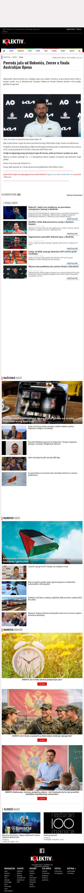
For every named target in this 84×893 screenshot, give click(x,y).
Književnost (20, 880)
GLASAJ (42, 684)
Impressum (36, 29)
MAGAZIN (21, 51)
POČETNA (6, 57)
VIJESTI (11, 51)
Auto (6, 889)
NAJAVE (72, 51)
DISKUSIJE (13, 629)
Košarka (32, 873)
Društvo (44, 871)
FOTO (45, 51)
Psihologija (7, 882)
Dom (6, 884)
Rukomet (32, 880)
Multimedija (71, 871)
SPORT (38, 51)
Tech (5, 878)
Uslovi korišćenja (19, 29)
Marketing (29, 29)
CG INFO (54, 51)
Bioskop (19, 875)
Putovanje (7, 886)
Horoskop (70, 873)
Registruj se (51, 174)
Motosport (33, 878)
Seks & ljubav (8, 891)
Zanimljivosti (21, 878)
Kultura (19, 873)
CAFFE (30, 51)
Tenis (21, 57)
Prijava (78, 29)
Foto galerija (59, 873)
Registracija (71, 29)
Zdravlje (7, 880)
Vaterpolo (32, 882)
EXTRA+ (63, 51)
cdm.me (79, 57)
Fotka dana (58, 871)
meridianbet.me (66, 174)
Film (18, 882)
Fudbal (31, 871)
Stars (6, 871)
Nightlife (19, 871)
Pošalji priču (9, 29)
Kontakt (5, 32)
